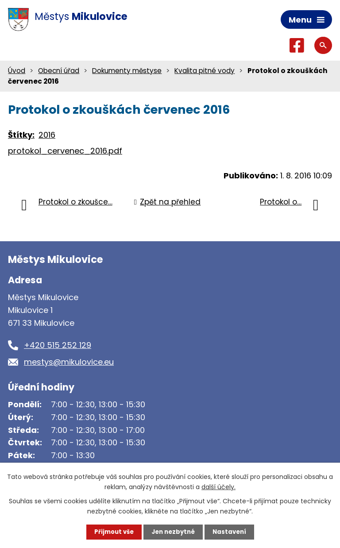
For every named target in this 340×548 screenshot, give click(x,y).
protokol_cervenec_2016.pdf (65, 151)
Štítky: (21, 135)
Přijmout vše (111, 531)
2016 (47, 135)
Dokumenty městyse (127, 71)
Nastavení (232, 531)
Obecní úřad (58, 71)
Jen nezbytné (173, 531)
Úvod (16, 71)
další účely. (218, 486)
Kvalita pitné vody (204, 71)
